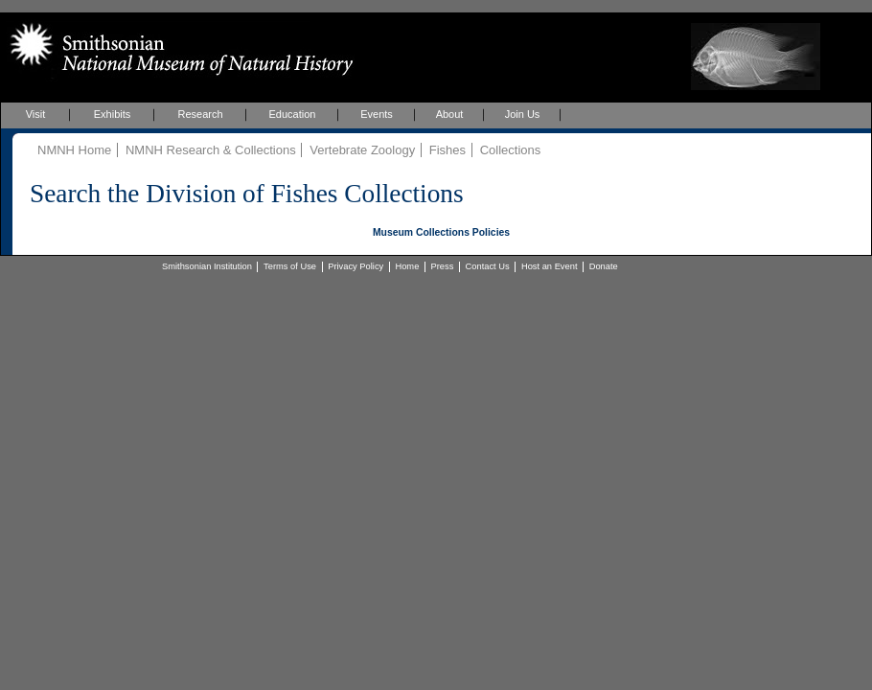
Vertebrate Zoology (362, 150)
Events (376, 114)
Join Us (522, 114)
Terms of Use (290, 266)
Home (407, 266)
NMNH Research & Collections (211, 150)
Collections (510, 150)
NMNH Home (74, 150)
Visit (36, 114)
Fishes (447, 150)
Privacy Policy (355, 266)
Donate (603, 266)
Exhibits (112, 114)
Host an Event (549, 266)
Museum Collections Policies (441, 232)
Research (199, 114)
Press (442, 266)
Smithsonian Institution (207, 266)
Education (292, 114)
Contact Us (488, 266)
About (450, 114)
